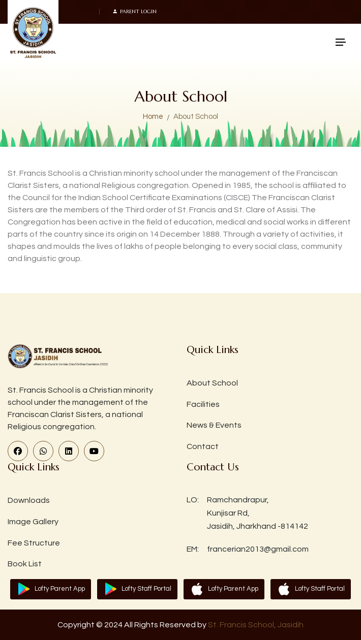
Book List (25, 564)
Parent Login (134, 12)
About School (212, 383)
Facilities (203, 404)
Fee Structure (34, 543)
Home (153, 116)
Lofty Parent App (60, 588)
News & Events (214, 425)
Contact (203, 446)
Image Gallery (33, 522)
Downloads (29, 500)
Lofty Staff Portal (146, 588)
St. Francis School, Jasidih (256, 625)
